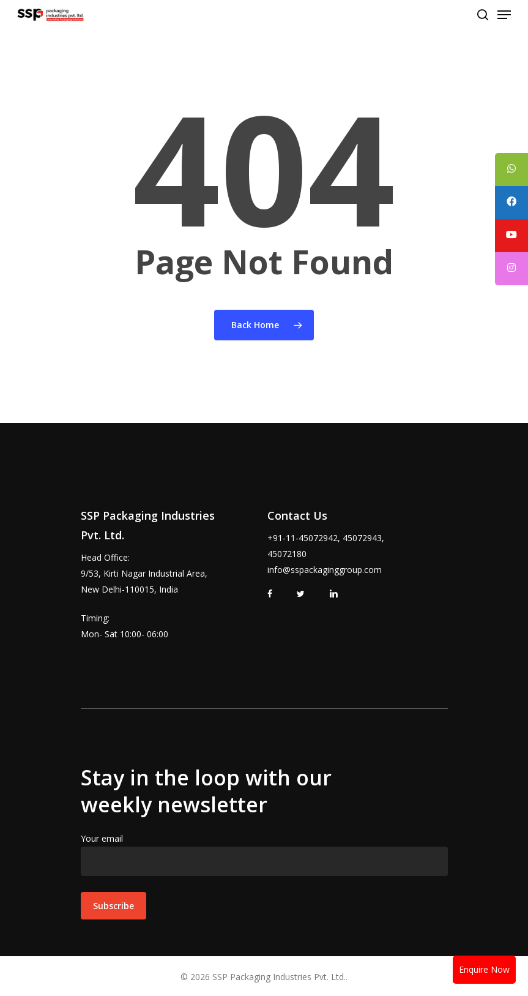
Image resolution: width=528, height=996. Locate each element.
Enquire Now (484, 969)
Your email (264, 854)
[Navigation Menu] (504, 15)
